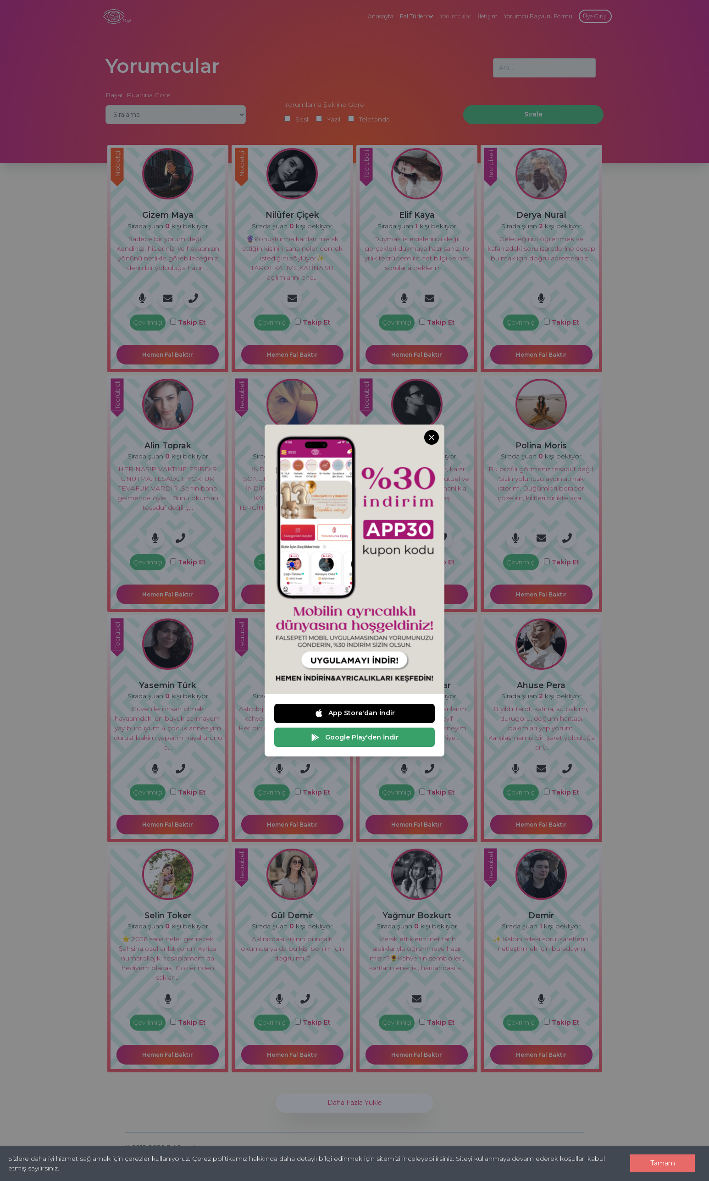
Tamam (662, 1163)
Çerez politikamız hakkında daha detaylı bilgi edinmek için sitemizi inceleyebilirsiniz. (323, 1158)
